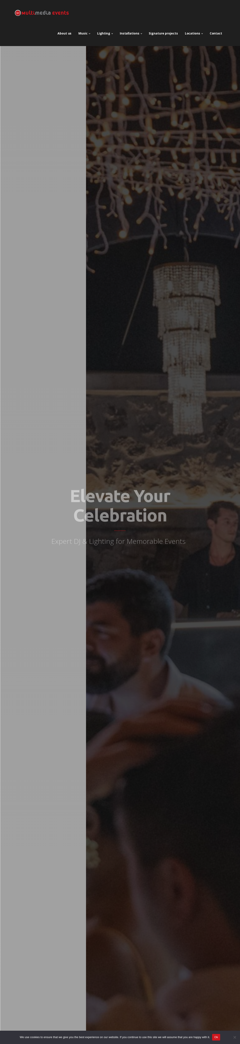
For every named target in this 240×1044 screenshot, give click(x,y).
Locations (192, 31)
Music (83, 31)
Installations (129, 31)
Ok (216, 1037)
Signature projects (163, 31)
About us (64, 31)
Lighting (103, 31)
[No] (234, 1037)
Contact (216, 31)
